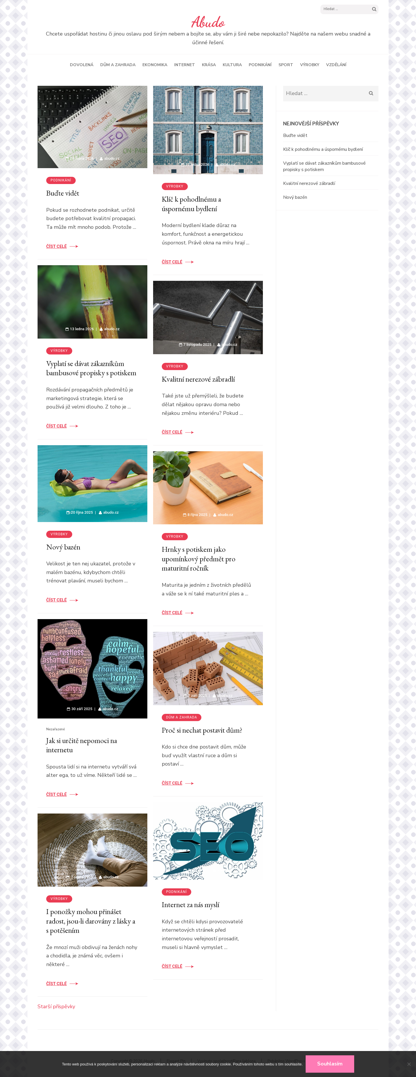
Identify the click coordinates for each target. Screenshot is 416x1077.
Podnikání (260, 65)
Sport (285, 65)
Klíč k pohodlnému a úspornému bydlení (191, 203)
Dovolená (81, 65)
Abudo (208, 22)
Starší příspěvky (56, 1006)
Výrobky (309, 65)
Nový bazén (63, 547)
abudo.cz (112, 158)
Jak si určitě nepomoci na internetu (81, 745)
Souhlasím (330, 1063)
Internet (184, 65)
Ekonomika (154, 65)
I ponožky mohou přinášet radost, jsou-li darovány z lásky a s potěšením (90, 921)
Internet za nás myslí (190, 904)
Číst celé (56, 246)
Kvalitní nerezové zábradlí (198, 379)
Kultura (232, 65)
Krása (209, 65)
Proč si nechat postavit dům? (202, 730)
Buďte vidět (62, 193)
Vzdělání (336, 65)
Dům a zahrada (117, 65)
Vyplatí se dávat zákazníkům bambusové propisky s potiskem (91, 368)
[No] (409, 1064)
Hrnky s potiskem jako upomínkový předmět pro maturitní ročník (198, 558)
